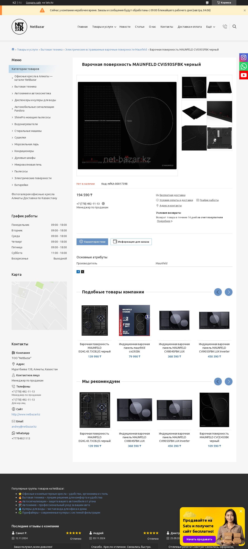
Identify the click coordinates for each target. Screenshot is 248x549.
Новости (125, 26)
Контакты (167, 26)
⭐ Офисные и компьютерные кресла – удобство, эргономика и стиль (63, 493)
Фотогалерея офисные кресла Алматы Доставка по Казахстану (34, 196)
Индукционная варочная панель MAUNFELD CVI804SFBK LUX (174, 348)
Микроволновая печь (28, 164)
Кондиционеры (24, 151)
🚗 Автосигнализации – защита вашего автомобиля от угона (57, 501)
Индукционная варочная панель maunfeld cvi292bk (134, 348)
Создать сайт (33, 2)
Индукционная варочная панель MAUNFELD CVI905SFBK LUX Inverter (214, 348)
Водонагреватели (26, 124)
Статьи (139, 26)
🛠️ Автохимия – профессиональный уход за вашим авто (54, 505)
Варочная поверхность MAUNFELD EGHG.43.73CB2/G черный (95, 348)
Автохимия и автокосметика (33, 93)
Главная (83, 26)
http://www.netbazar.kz (26, 414)
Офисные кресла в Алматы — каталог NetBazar (34, 78)
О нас (152, 26)
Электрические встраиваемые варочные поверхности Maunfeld (106, 49)
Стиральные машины (28, 130)
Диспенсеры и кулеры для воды (35, 100)
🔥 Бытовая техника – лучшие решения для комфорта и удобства (60, 497)
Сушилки (20, 137)
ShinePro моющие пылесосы (33, 117)
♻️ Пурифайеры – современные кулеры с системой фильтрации (59, 512)
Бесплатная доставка (172, 195)
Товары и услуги (102, 26)
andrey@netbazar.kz (24, 426)
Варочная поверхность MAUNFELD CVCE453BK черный (214, 437)
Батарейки (21, 184)
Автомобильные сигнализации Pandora (34, 108)
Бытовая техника (52, 49)
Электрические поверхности (33, 178)
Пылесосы (21, 171)
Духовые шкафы (25, 157)
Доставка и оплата (190, 26)
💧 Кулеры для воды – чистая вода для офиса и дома (52, 508)
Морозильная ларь (27, 144)
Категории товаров (25, 68)
